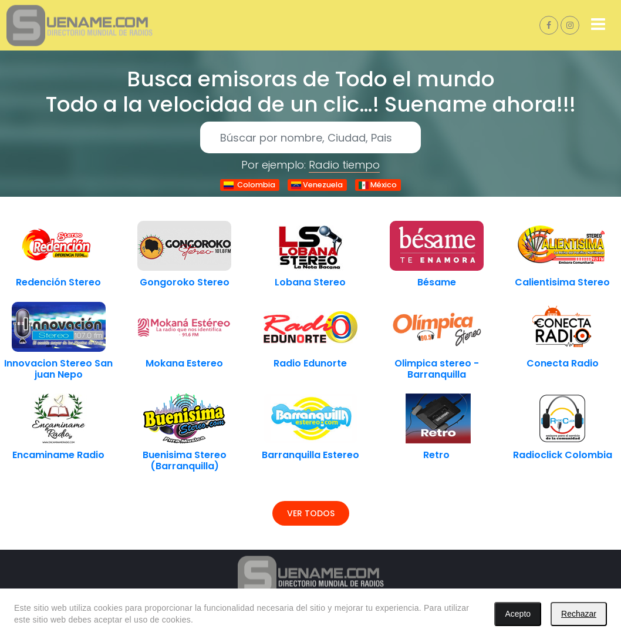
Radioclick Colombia (562, 455)
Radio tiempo (344, 164)
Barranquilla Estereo (310, 455)
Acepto (518, 613)
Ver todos (311, 513)
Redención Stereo (58, 282)
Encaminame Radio (58, 455)
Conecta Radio (562, 363)
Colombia (249, 185)
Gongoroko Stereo (185, 282)
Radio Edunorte (310, 363)
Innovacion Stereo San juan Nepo (58, 369)
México (378, 185)
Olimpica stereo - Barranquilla (436, 369)
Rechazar (578, 613)
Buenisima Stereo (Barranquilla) (185, 460)
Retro (436, 455)
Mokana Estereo (184, 363)
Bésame (436, 282)
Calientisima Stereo (562, 282)
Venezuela (317, 185)
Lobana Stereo (310, 282)
